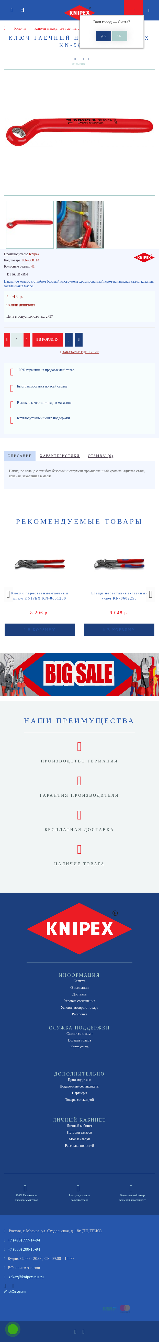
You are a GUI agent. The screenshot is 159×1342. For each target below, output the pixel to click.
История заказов (79, 1132)
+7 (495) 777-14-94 (24, 1240)
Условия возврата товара (79, 1008)
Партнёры (79, 1093)
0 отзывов (77, 64)
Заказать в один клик (80, 352)
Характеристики (60, 456)
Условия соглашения (79, 1001)
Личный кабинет (79, 1126)
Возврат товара (79, 1040)
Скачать (80, 981)
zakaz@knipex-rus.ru (26, 1277)
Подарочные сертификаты (79, 1086)
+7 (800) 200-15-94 (24, 1249)
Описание (20, 456)
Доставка (79, 994)
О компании (79, 988)
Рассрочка (79, 1014)
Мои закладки (79, 1139)
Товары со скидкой (79, 1100)
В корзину (48, 339)
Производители (79, 1080)
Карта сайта (80, 1047)
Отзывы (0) (100, 456)
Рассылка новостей (79, 1146)
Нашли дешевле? (20, 305)
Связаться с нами (79, 1034)
